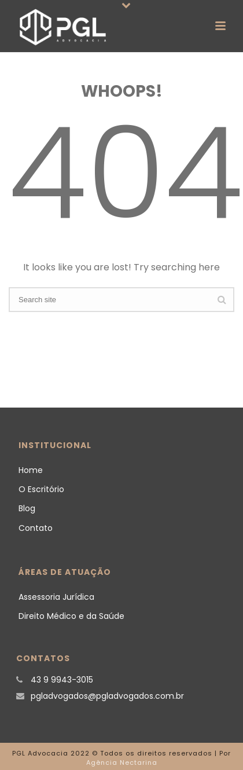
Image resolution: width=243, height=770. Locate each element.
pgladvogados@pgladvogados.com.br (107, 696)
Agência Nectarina (121, 762)
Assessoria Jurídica (56, 597)
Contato (36, 528)
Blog (27, 508)
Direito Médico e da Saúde (71, 616)
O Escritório (41, 489)
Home (31, 470)
